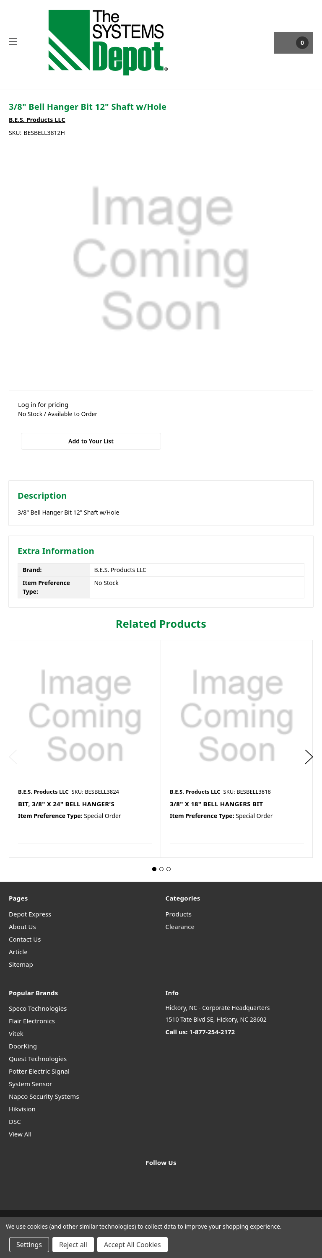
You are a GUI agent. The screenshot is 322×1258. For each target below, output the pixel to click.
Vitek (16, 1033)
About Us (22, 926)
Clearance (180, 926)
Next (309, 756)
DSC (15, 1121)
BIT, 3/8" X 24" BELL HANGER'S (66, 803)
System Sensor (30, 1083)
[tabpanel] (85, 748)
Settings (29, 1244)
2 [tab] (161, 869)
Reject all (73, 1244)
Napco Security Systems (44, 1096)
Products (179, 913)
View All (20, 1133)
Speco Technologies (38, 1008)
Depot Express (30, 913)
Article (18, 951)
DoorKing (23, 1045)
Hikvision (22, 1108)
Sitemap (21, 964)
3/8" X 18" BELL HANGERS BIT (216, 803)
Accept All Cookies (132, 1244)
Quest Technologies (38, 1058)
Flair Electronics (32, 1020)
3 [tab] (168, 869)
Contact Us (25, 938)
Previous (13, 756)
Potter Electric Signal (39, 1070)
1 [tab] (154, 869)
